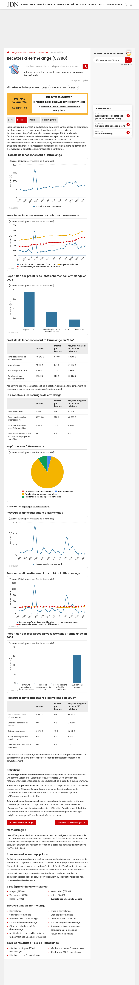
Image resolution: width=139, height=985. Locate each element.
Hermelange (43, 52)
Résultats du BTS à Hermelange (66, 952)
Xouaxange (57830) (19, 895)
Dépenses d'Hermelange (71, 823)
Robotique (88, 4)
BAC (13, 108)
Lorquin (37, 72)
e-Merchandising (103, 133)
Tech (32, 4)
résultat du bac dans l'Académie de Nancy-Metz (60, 102)
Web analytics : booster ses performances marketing (109, 116)
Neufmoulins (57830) (61, 891)
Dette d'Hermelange (21, 823)
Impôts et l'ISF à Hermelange (23, 922)
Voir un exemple (126, 64)
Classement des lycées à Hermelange (27, 937)
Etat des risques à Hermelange (65, 922)
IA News (25, 4)
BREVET (19, 108)
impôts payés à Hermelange (35, 507)
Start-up (59, 4)
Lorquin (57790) (17, 891)
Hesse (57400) (16, 899)
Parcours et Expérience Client (110, 125)
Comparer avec (59, 87)
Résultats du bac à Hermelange (24, 955)
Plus (118, 4)
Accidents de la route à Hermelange (26, 933)
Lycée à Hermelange (61, 911)
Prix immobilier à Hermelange (23, 918)
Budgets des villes (19, 52)
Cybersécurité (73, 4)
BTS (25, 108)
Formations (103, 108)
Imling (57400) (58, 895)
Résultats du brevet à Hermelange (67, 948)
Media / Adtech (44, 4)
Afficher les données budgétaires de (23, 87)
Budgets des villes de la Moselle (66, 899)
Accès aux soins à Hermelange (65, 926)
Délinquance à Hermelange (64, 930)
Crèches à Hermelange (62, 915)
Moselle (32, 52)
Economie (108, 4)
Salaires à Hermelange (20, 915)
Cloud (98, 4)
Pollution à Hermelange (62, 934)
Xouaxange (48, 72)
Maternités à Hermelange (63, 918)
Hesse (57, 72)
